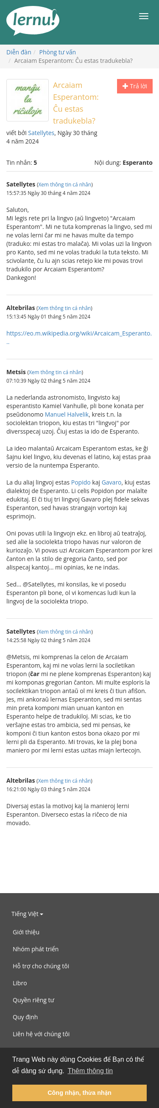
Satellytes (41, 133)
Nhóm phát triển (36, 949)
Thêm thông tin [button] (90, 1070)
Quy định (25, 1017)
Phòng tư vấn (57, 52)
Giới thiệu (26, 932)
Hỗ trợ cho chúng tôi (41, 966)
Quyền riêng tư (33, 1000)
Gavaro (112, 482)
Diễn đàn (18, 52)
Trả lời (135, 86)
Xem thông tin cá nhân (65, 184)
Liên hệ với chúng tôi (41, 1034)
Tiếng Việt (27, 914)
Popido (81, 482)
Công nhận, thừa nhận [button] (79, 1092)
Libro (20, 983)
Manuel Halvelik (67, 414)
